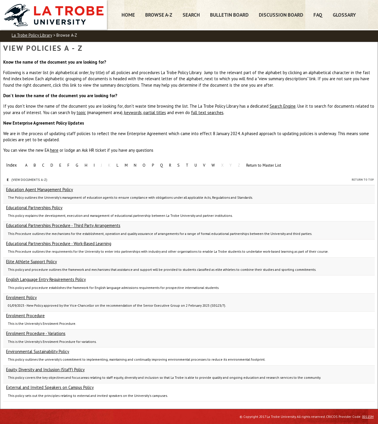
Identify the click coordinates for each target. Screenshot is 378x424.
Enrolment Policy (21, 297)
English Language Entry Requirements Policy (46, 279)
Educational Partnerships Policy (34, 207)
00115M (368, 416)
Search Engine (283, 106)
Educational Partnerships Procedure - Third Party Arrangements (63, 225)
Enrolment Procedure (25, 315)
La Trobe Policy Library (32, 35)
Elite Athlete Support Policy (31, 261)
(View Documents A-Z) (29, 180)
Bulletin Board (229, 14)
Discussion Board (281, 14)
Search (191, 14)
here (54, 150)
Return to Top (363, 180)
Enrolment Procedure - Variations (35, 333)
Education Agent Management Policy (39, 189)
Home (128, 14)
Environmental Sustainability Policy (37, 351)
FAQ (317, 14)
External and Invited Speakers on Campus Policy (50, 387)
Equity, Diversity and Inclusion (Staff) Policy (45, 369)
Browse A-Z (158, 14)
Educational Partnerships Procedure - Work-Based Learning (58, 243)
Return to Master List (263, 165)
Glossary (344, 14)
